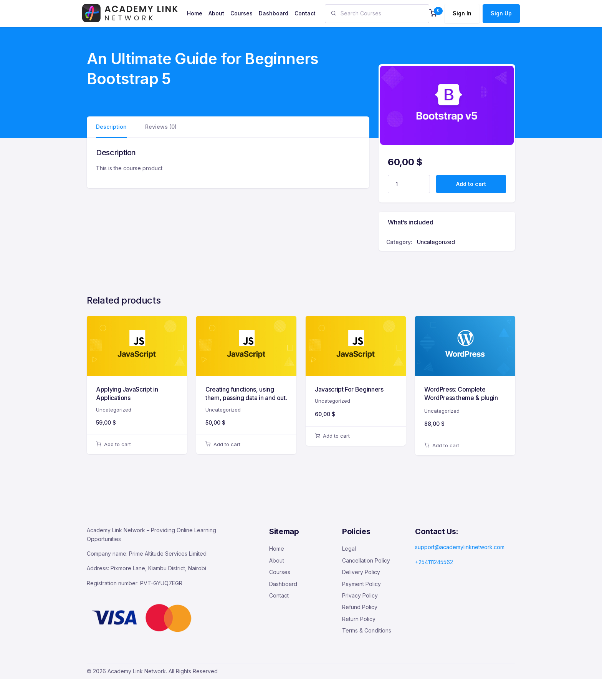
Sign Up (501, 13)
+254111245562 (434, 562)
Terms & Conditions (366, 630)
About (276, 560)
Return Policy (358, 619)
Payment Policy (361, 584)
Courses (279, 572)
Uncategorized (436, 242)
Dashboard (283, 584)
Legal (349, 548)
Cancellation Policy (366, 560)
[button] (433, 13)
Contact (279, 595)
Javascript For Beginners (349, 389)
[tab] (111, 127)
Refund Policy (359, 607)
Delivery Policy (361, 572)
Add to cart (471, 184)
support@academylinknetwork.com (459, 547)
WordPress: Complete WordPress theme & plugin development (461, 397)
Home (276, 548)
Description (111, 126)
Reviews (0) (161, 126)
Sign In (462, 13)
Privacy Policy (360, 595)
